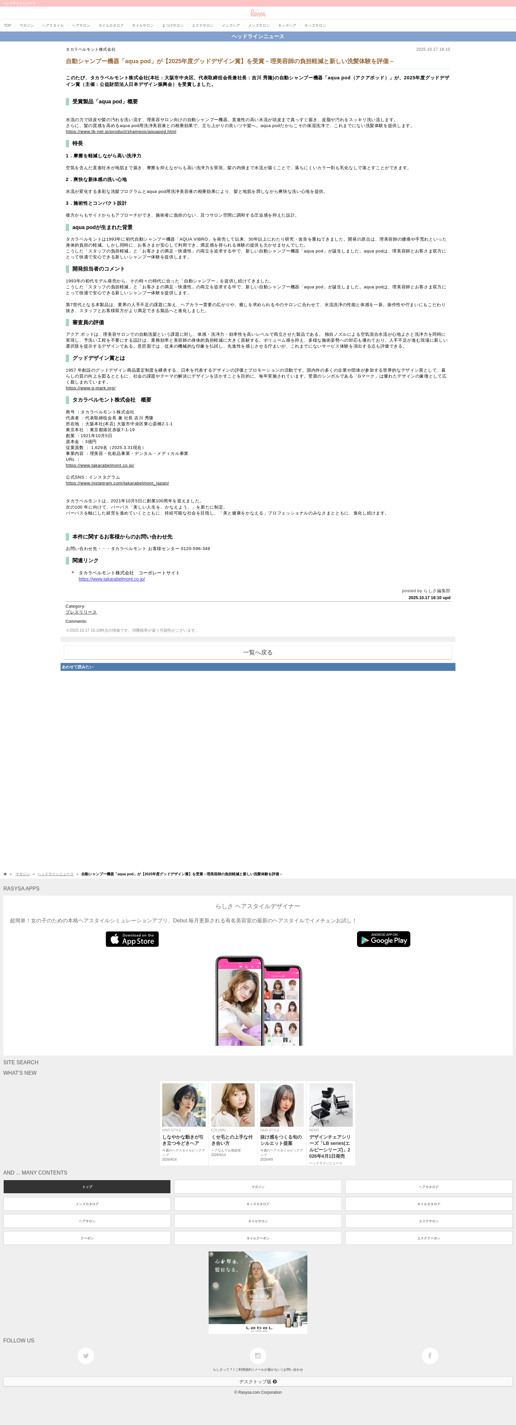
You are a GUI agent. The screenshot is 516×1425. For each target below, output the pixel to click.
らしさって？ (223, 1369)
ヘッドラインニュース (258, 36)
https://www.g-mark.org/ (91, 387)
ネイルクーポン (258, 1238)
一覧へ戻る (258, 652)
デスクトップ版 (258, 1381)
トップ (87, 1187)
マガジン (258, 1187)
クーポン (87, 1238)
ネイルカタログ (428, 1204)
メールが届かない (267, 1369)
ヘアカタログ (429, 1187)
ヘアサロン (87, 1221)
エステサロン (429, 1221)
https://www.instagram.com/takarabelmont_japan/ (117, 483)
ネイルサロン (258, 1221)
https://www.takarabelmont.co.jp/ (100, 465)
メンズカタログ (87, 1204)
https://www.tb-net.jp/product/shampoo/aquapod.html (121, 131)
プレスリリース (81, 612)
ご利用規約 (243, 1369)
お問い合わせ (293, 1369)
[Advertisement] (258, 769)
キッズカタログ (258, 1204)
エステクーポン (428, 1238)
